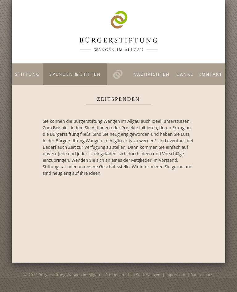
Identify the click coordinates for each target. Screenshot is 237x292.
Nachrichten (151, 74)
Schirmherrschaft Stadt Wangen (132, 274)
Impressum (175, 274)
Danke (184, 74)
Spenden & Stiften (75, 74)
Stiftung (27, 74)
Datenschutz (201, 274)
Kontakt (210, 74)
